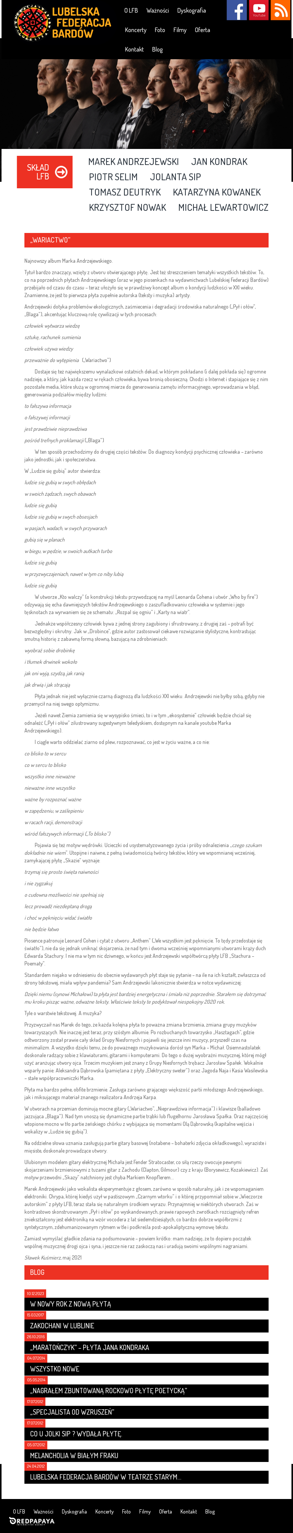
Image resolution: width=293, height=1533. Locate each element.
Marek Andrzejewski (133, 162)
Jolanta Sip (175, 177)
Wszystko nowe (54, 1369)
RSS (280, 10)
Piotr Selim (113, 177)
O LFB (131, 10)
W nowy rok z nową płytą (70, 1304)
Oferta (202, 30)
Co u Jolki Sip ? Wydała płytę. (76, 1434)
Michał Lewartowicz (223, 207)
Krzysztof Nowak (127, 207)
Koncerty (135, 30)
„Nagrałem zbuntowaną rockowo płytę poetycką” (108, 1390)
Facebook (237, 10)
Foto (160, 30)
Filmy (180, 30)
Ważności (157, 10)
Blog (157, 49)
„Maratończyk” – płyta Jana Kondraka (89, 1347)
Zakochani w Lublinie (62, 1325)
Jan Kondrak (219, 162)
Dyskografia (191, 10)
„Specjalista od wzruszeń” (72, 1412)
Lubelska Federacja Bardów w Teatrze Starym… (105, 1477)
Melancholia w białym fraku (74, 1455)
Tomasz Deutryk (125, 192)
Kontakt (134, 49)
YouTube (258, 10)
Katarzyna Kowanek (217, 192)
